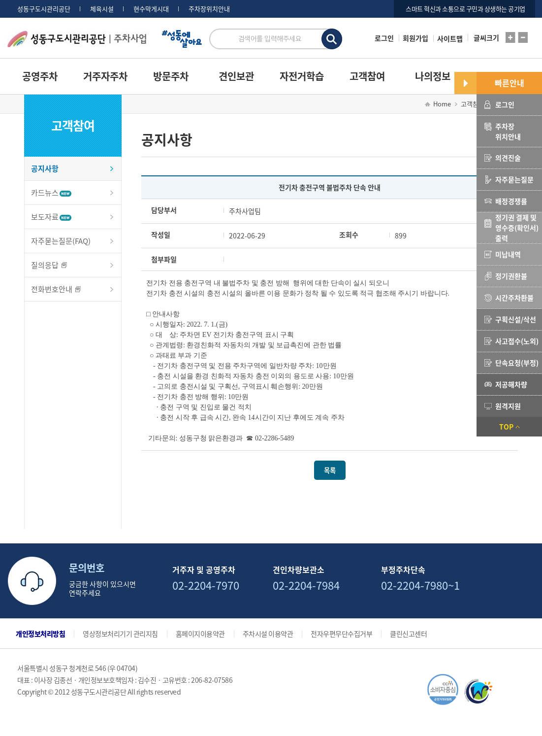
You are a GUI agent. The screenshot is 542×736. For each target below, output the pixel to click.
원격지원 (508, 406)
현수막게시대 (151, 8)
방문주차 (171, 76)
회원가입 (415, 38)
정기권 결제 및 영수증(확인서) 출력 (517, 227)
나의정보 (432, 76)
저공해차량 (511, 384)
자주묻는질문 (514, 179)
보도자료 (51, 216)
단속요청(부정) (517, 363)
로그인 (384, 38)
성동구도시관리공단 (43, 8)
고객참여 (367, 76)
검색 (331, 39)
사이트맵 (450, 38)
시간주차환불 (514, 297)
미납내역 (508, 254)
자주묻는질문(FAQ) (61, 240)
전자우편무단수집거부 (341, 633)
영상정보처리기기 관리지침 (120, 633)
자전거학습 (302, 76)
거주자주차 (105, 76)
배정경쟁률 (511, 201)
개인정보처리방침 (40, 633)
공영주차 (40, 76)
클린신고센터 (408, 633)
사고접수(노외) (517, 341)
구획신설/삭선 (515, 319)
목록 (330, 470)
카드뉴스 (51, 192)
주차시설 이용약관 (268, 633)
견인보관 (236, 76)
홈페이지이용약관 (200, 633)
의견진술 (508, 158)
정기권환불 (511, 276)
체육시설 (102, 8)
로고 (104, 43)
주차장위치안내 (209, 8)
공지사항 (45, 168)
